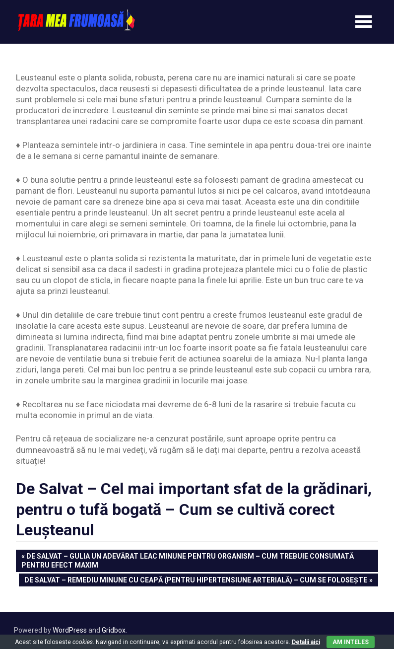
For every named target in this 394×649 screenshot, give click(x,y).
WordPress (70, 630)
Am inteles (350, 642)
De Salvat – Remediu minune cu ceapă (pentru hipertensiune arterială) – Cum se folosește (195, 580)
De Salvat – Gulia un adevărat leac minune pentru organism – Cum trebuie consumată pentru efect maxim (187, 560)
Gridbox (114, 630)
